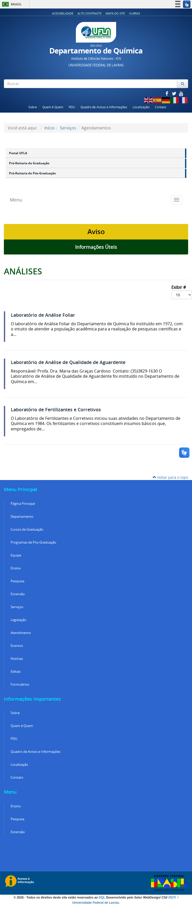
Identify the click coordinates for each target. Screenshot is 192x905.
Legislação (18, 620)
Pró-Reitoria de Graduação (29, 163)
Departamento (22, 516)
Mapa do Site (115, 13)
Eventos (17, 646)
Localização (141, 107)
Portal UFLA (18, 153)
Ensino (16, 568)
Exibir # (181, 291)
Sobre (32, 107)
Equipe (16, 555)
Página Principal (23, 503)
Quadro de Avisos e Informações (104, 107)
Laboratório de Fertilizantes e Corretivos (56, 410)
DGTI (173, 897)
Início (49, 128)
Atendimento (21, 633)
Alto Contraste (89, 13)
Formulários (20, 684)
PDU (72, 107)
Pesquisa (17, 581)
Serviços (68, 128)
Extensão (18, 594)
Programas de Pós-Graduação (33, 542)
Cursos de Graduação (27, 529)
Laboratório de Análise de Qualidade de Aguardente (68, 362)
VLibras (134, 13)
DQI (101, 897)
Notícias (17, 658)
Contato (160, 107)
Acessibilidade (62, 13)
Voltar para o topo (170, 477)
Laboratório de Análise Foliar (43, 315)
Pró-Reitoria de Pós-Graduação (32, 173)
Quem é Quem (52, 107)
